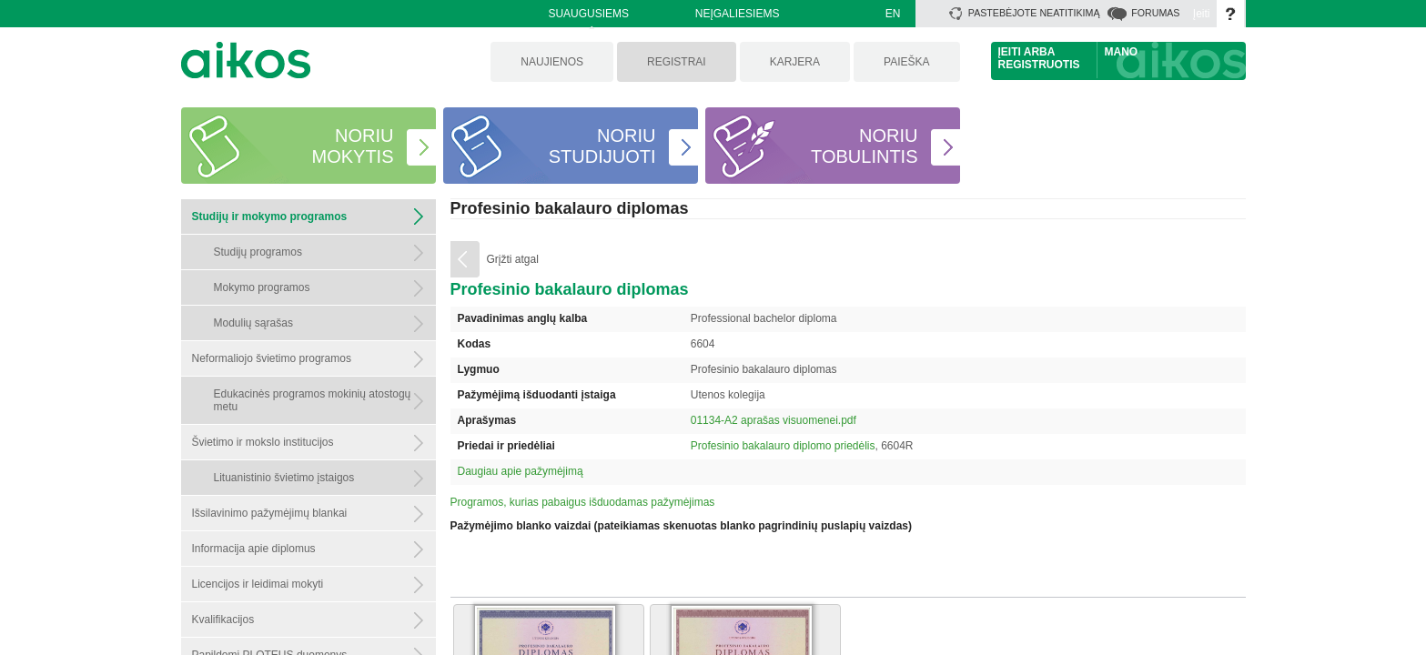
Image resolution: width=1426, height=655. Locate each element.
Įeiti (1201, 13)
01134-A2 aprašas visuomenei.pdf (773, 420)
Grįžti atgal (513, 259)
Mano (1121, 51)
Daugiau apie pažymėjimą (520, 471)
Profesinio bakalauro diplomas (569, 208)
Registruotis (1039, 64)
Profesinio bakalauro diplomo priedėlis (783, 445)
